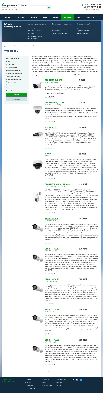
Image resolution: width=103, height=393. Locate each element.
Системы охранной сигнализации (58, 30)
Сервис (44, 17)
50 (83, 75)
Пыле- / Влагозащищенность (15, 91)
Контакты (90, 17)
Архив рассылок (47, 385)
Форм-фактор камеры (13, 70)
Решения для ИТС (83, 34)
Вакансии (58, 385)
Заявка (55, 17)
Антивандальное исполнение (15, 88)
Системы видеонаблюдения (36, 24)
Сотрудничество (30, 388)
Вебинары (67, 17)
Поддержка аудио (11, 82)
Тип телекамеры (11, 67)
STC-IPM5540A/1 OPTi (61, 103)
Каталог (8, 17)
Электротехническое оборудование (34, 37)
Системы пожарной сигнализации (83, 25)
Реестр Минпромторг (13, 58)
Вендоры (28, 382)
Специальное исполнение (14, 73)
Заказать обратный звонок (92, 9)
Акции (79, 17)
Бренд (8, 61)
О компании (20, 17)
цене (47, 75)
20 (79, 75)
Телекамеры (36, 46)
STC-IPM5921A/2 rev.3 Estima (61, 185)
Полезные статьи (61, 379)
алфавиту (56, 75)
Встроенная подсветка (13, 79)
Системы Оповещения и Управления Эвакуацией (35, 30)
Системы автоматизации (60, 34)
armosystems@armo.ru (8, 379)
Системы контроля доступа (61, 24)
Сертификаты (29, 385)
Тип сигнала (10, 64)
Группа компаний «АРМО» (9, 381)
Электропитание (11, 85)
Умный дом (31, 34)
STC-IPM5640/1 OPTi (61, 81)
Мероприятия (46, 379)
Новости (34, 17)
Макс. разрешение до (13, 76)
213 (45, 371)
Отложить (51, 97)
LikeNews (28, 379)
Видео (44, 382)
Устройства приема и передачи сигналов (84, 30)
